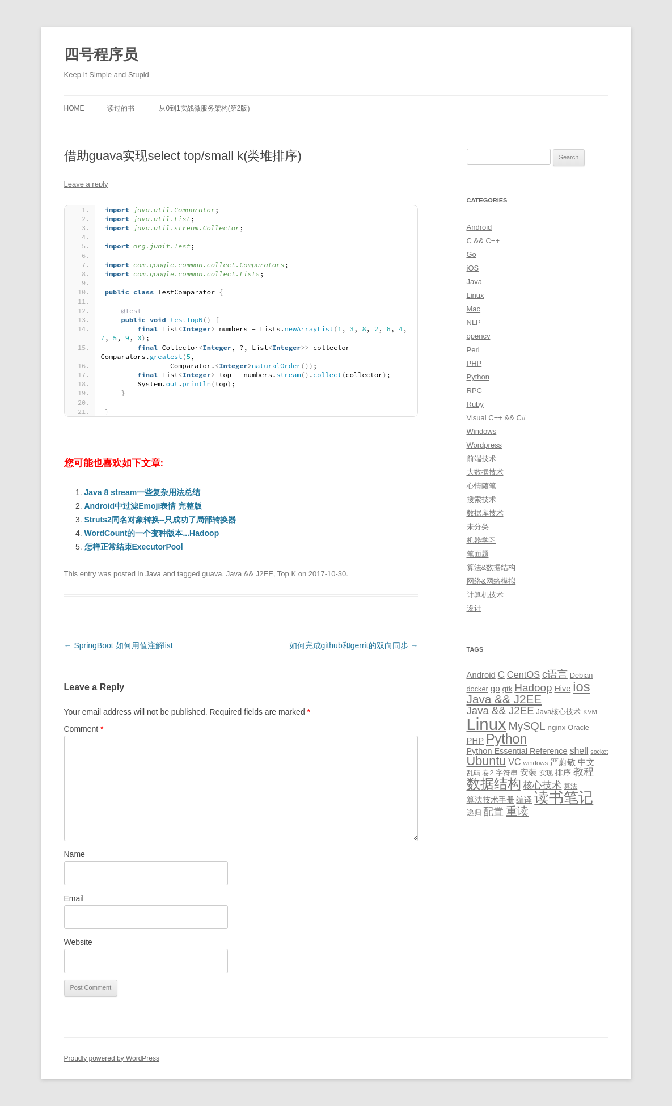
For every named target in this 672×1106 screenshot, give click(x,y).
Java (152, 573)
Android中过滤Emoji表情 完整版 (143, 505)
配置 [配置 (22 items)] (493, 811)
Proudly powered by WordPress (112, 1058)
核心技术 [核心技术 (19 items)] (542, 785)
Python (478, 377)
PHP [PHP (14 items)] (475, 740)
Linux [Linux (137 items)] (486, 724)
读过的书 (120, 108)
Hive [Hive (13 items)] (562, 688)
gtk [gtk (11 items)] (507, 689)
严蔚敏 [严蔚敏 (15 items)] (563, 762)
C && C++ (483, 241)
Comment (84, 728)
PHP (474, 363)
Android (479, 227)
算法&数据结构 (491, 567)
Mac (474, 309)
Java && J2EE (249, 573)
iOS (473, 268)
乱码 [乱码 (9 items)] (473, 773)
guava (212, 573)
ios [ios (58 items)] (581, 686)
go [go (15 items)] (495, 688)
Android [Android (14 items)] (481, 674)
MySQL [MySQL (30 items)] (527, 726)
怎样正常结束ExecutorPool (133, 546)
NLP (474, 322)
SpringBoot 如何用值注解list (118, 645)
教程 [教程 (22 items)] (583, 772)
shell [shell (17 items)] (578, 750)
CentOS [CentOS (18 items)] (523, 674)
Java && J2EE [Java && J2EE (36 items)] (504, 699)
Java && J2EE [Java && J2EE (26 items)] (500, 710)
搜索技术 (481, 499)
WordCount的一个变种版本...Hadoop (151, 533)
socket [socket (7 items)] (599, 751)
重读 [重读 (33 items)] (517, 811)
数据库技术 (485, 513)
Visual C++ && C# (496, 417)
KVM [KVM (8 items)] (590, 711)
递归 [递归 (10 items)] (474, 812)
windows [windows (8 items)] (535, 762)
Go (471, 254)
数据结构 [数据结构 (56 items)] (494, 783)
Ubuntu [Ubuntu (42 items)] (486, 761)
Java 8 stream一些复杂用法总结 (142, 492)
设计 (474, 608)
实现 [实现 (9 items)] (546, 773)
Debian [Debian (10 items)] (581, 675)
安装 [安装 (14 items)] (528, 772)
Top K (286, 573)
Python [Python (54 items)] (506, 739)
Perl (473, 349)
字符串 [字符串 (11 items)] (507, 773)
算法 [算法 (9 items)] (570, 786)
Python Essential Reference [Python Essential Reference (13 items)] (517, 750)
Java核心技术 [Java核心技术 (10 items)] (558, 711)
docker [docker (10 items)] (477, 689)
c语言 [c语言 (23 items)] (555, 674)
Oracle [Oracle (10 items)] (578, 727)
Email (74, 898)
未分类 (478, 526)
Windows (482, 431)
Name (74, 854)
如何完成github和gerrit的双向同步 (354, 645)
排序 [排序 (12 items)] (563, 772)
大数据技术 (485, 472)
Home (74, 108)
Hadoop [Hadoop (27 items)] (533, 688)
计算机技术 (485, 594)
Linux (475, 295)
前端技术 (481, 458)
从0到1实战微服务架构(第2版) (204, 108)
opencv (479, 336)
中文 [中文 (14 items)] (586, 762)
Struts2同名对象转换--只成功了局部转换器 (160, 519)
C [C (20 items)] (501, 674)
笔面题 (478, 554)
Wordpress (484, 445)
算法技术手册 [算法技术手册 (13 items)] (490, 799)
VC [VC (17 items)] (514, 762)
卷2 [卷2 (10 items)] (487, 773)
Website (78, 942)
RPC (474, 390)
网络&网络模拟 (491, 581)
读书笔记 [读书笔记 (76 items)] (563, 797)
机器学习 (481, 540)
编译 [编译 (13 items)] (524, 799)
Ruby (475, 404)
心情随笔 (481, 486)
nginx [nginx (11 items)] (557, 727)
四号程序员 (101, 54)
